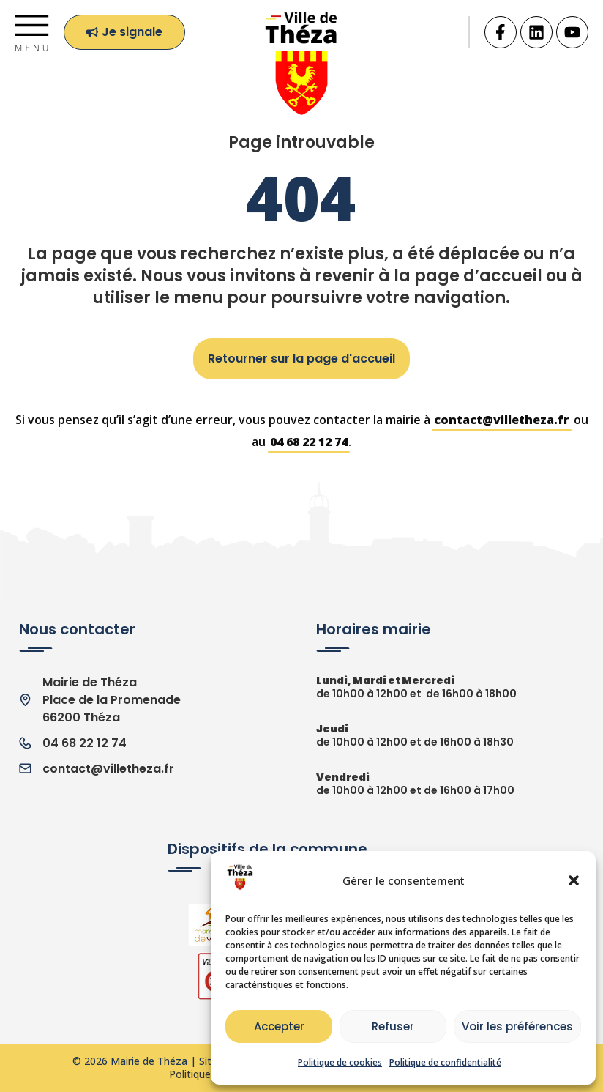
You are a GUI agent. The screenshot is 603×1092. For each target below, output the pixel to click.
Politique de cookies (340, 1062)
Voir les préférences (517, 1026)
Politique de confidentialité (445, 1062)
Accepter (279, 1026)
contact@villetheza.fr (501, 420)
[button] (573, 880)
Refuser (393, 1026)
